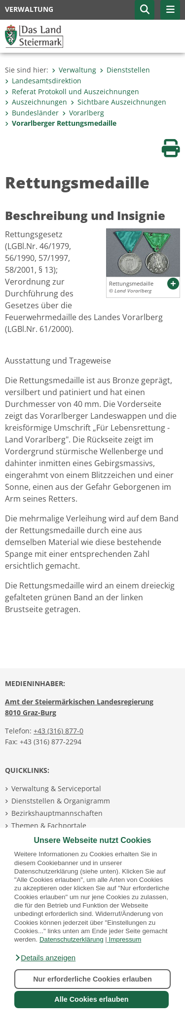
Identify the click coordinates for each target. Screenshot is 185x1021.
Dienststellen (125, 69)
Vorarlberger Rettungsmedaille (60, 123)
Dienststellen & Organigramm (60, 800)
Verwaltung (74, 69)
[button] (44, 958)
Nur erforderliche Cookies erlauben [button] (92, 979)
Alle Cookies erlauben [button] (91, 999)
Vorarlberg (83, 112)
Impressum (125, 939)
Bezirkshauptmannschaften (57, 813)
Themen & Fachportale (48, 825)
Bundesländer (32, 112)
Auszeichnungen (36, 102)
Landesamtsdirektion (43, 80)
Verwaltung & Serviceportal (56, 788)
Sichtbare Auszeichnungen (118, 102)
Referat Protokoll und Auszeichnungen (72, 91)
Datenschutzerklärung (71, 939)
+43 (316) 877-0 (58, 730)
